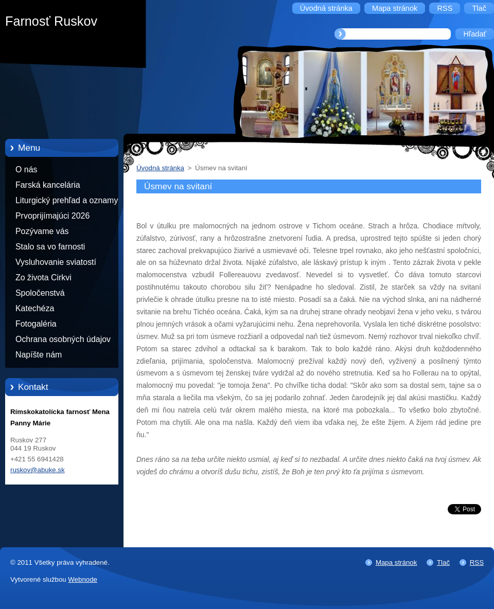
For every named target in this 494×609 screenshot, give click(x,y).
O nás (26, 169)
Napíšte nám (38, 354)
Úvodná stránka (160, 168)
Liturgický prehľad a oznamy (66, 200)
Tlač (443, 562)
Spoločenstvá (40, 293)
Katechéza (34, 308)
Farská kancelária (47, 185)
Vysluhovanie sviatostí (55, 262)
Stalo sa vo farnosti (50, 246)
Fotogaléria (36, 323)
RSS (477, 562)
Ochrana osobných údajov (63, 339)
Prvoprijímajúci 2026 (52, 215)
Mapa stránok (396, 562)
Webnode (82, 579)
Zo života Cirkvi (43, 277)
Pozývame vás (42, 231)
